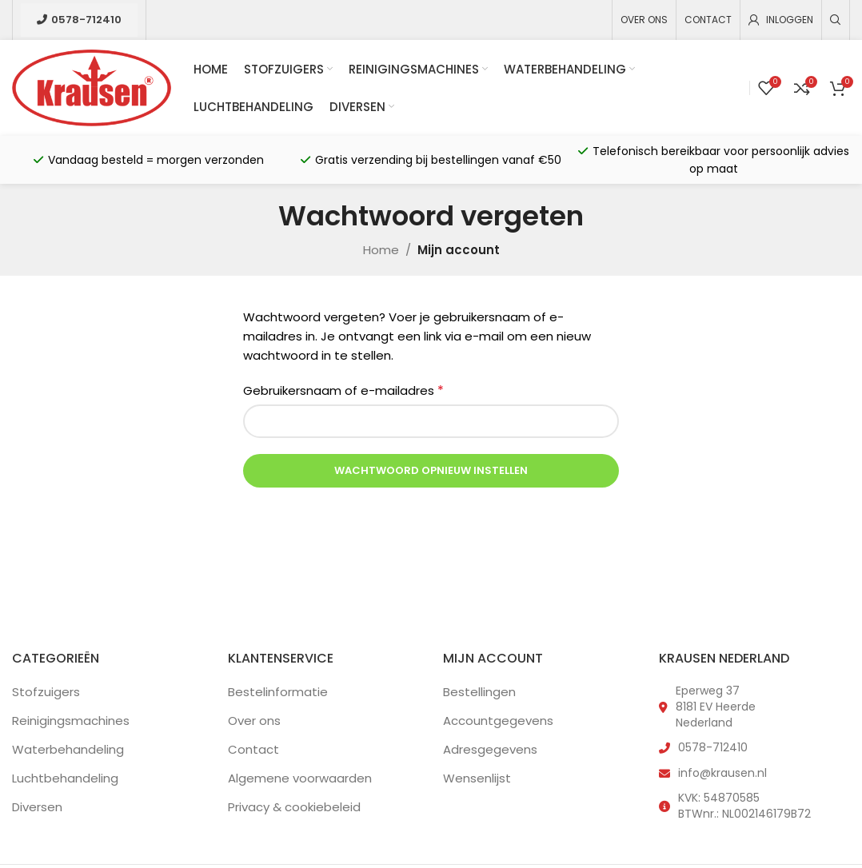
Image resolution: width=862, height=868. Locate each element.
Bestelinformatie (278, 691)
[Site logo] (91, 86)
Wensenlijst (477, 778)
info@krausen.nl (722, 773)
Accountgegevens (498, 720)
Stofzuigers (46, 691)
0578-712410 (79, 19)
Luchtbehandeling (65, 778)
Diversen (37, 806)
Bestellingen (479, 691)
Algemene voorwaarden (300, 778)
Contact (253, 749)
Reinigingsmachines (71, 720)
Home (381, 249)
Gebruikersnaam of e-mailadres (343, 390)
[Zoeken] (835, 20)
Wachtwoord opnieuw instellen (431, 470)
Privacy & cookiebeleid (294, 806)
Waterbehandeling (68, 749)
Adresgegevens (490, 749)
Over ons (254, 720)
